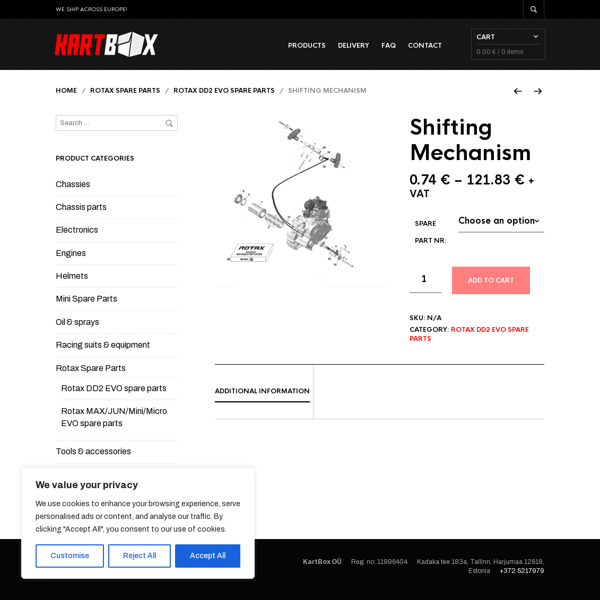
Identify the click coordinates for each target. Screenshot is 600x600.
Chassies (73, 190)
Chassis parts (81, 213)
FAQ (387, 48)
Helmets (72, 282)
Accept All (207, 556)
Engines (71, 258)
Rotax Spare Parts (125, 97)
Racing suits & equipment (103, 351)
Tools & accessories (93, 457)
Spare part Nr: (431, 238)
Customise (69, 556)
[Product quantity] (425, 285)
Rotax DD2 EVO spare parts (224, 97)
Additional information (262, 397)
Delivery (352, 48)
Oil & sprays (77, 328)
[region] (138, 523)
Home (66, 97)
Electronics (77, 236)
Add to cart (491, 286)
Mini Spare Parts (86, 305)
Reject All (139, 556)
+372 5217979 (522, 576)
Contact (424, 48)
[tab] (264, 398)
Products (306, 48)
